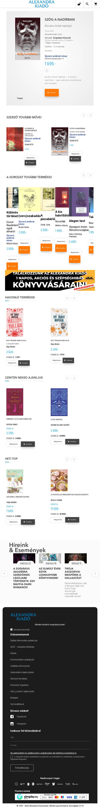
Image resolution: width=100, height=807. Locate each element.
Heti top (11, 458)
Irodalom (69, 40)
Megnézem (31, 158)
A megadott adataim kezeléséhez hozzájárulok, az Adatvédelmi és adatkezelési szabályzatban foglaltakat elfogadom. (47, 758)
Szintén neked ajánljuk (24, 377)
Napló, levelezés (53, 43)
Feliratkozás (22, 767)
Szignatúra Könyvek (62, 38)
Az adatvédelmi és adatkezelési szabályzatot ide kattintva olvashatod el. (43, 753)
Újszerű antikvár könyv (54, 40)
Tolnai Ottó (49, 31)
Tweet (20, 98)
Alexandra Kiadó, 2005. (53, 34)
